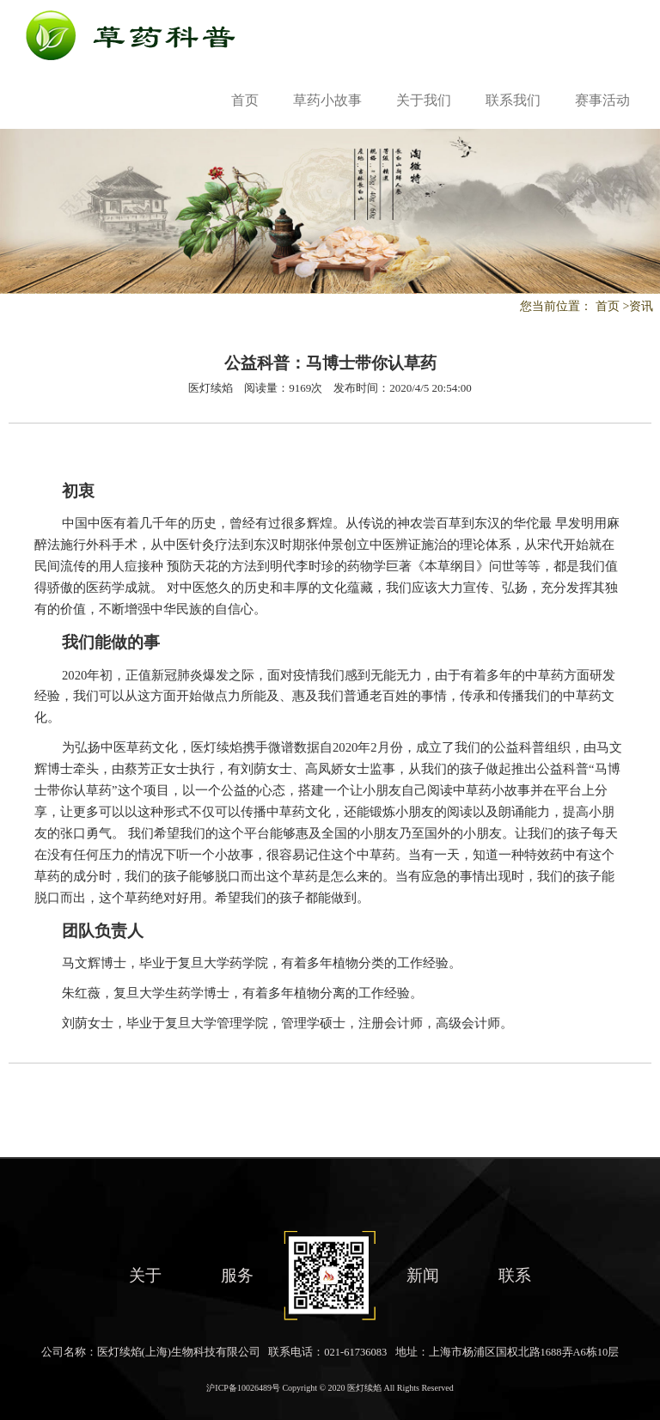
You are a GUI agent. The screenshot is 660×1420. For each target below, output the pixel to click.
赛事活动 (602, 100)
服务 (237, 1275)
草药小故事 (327, 100)
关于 (145, 1275)
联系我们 (513, 100)
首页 (245, 100)
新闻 (422, 1275)
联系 (514, 1275)
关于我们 (423, 100)
